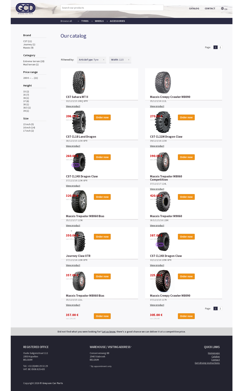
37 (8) (26, 101)
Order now (125, 93)
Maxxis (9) (28, 47)
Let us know (108, 331)
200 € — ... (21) (30, 77)
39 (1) (26, 110)
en (224, 9)
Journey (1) (29, 44)
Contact (215, 359)
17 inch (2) (28, 130)
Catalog (216, 356)
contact (210, 8)
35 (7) (26, 94)
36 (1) (26, 98)
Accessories (117, 21)
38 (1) (26, 104)
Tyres (85, 21)
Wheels (99, 21)
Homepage (214, 353)
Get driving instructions (207, 363)
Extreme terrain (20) (33, 61)
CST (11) (27, 41)
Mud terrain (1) (31, 64)
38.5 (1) (27, 107)
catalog (194, 8)
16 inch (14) (29, 127)
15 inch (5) (28, 124)
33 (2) (26, 91)
